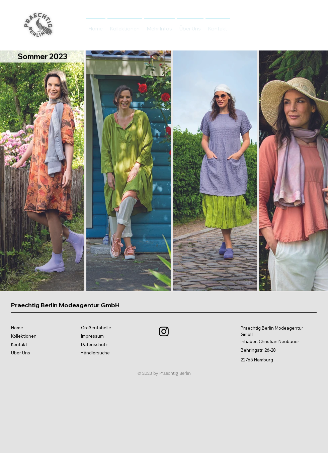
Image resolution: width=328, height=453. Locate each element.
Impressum (92, 336)
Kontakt (19, 344)
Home (17, 327)
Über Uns (20, 352)
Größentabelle (96, 327)
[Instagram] (163, 331)
